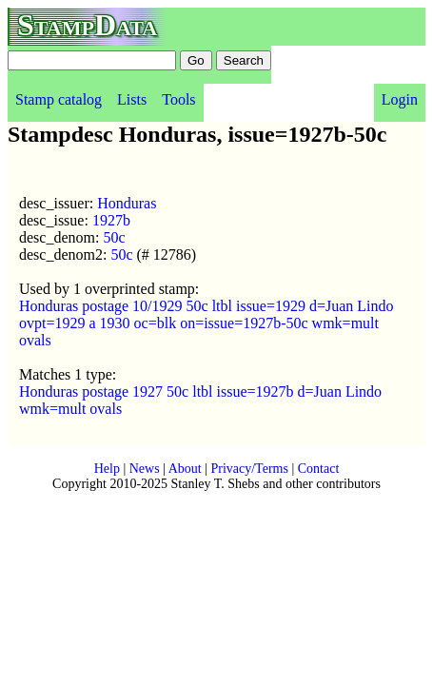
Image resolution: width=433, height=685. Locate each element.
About (185, 468)
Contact (319, 468)
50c (114, 237)
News (144, 468)
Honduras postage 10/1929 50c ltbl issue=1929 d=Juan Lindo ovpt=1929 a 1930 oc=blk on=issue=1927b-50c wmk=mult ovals (206, 323)
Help (107, 468)
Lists (132, 99)
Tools (178, 99)
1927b (111, 220)
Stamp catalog (58, 99)
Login (400, 99)
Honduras (126, 203)
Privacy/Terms (248, 468)
